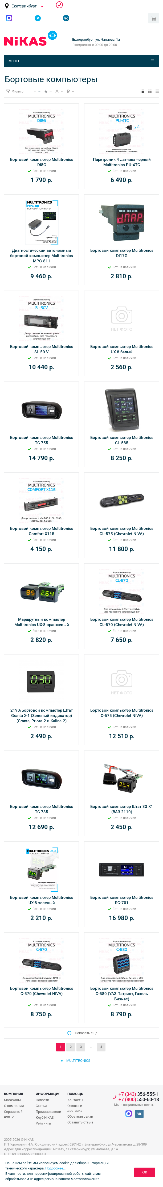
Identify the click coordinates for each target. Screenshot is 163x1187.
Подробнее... (55, 1168)
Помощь (75, 1094)
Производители (48, 1112)
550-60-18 (139, 1099)
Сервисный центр (13, 1114)
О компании (14, 1106)
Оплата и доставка (74, 1108)
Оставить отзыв (80, 1122)
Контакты (75, 1100)
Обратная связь (80, 1116)
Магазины (12, 1100)
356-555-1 (59, 4)
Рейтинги (43, 1123)
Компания (13, 1094)
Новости (42, 1100)
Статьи (41, 1106)
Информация (48, 1094)
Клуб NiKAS (45, 1117)
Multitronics (78, 1061)
